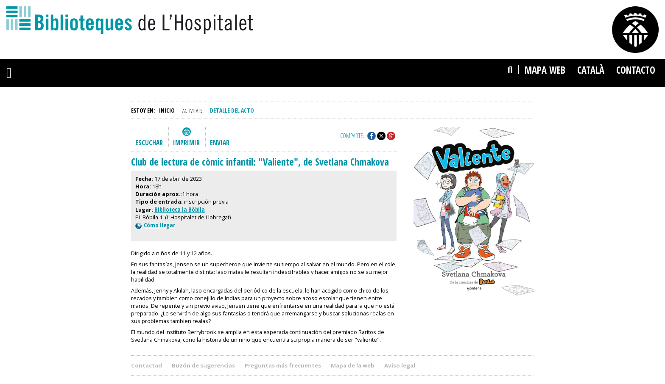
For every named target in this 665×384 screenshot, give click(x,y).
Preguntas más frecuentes (283, 365)
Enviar (219, 142)
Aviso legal (399, 365)
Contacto (635, 70)
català (590, 70)
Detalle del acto (232, 110)
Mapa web (545, 70)
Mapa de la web (352, 365)
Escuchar (149, 142)
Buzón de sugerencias (203, 365)
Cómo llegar (155, 225)
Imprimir (186, 142)
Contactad (146, 365)
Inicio (167, 110)
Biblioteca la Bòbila (179, 209)
